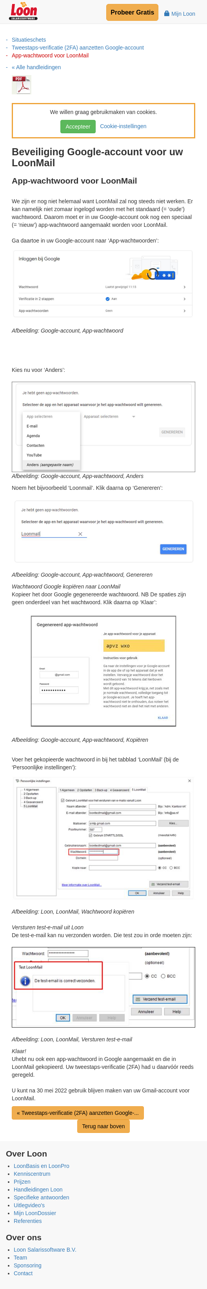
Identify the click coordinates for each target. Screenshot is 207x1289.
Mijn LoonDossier (35, 1213)
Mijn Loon (179, 14)
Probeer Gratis (132, 12)
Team (20, 1257)
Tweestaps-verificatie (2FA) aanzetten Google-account (78, 47)
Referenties (28, 1221)
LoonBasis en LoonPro (41, 1166)
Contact (23, 1273)
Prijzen (22, 1182)
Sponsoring (28, 1265)
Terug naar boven (103, 1126)
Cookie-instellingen (121, 126)
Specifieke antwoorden (41, 1197)
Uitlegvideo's (29, 1205)
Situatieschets (29, 40)
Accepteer (77, 126)
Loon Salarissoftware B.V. (45, 1250)
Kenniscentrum (32, 1174)
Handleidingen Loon (38, 1189)
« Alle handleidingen (36, 67)
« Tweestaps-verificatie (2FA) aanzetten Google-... (78, 1113)
